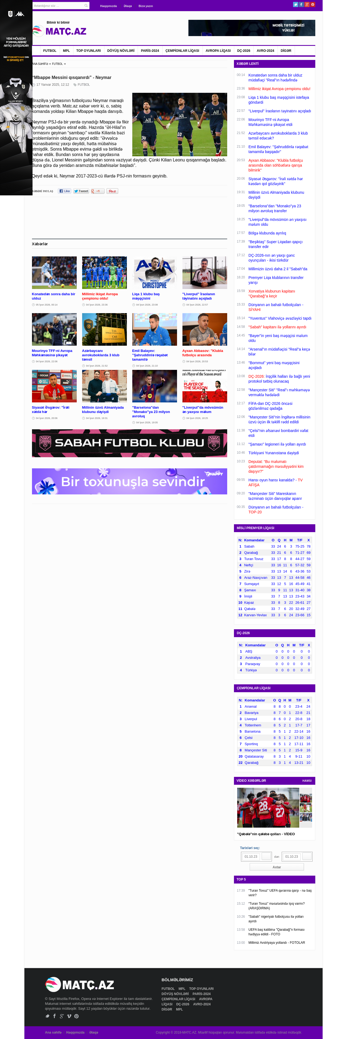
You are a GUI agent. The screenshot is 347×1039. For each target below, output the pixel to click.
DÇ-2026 (243, 51)
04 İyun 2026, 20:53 (197, 361)
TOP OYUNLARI (88, 51)
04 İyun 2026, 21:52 (97, 365)
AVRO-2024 (265, 51)
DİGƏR (286, 51)
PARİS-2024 (150, 51)
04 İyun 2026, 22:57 (197, 304)
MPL (66, 51)
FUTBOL (50, 51)
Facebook (301, 4)
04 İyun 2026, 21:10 (147, 365)
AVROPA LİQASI (218, 51)
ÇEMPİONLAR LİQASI (182, 51)
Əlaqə (128, 6)
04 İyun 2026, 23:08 (147, 304)
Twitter (295, 4)
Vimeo (69, 1016)
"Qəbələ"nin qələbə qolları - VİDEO (266, 834)
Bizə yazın (146, 6)
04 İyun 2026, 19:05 (147, 422)
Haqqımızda (108, 6)
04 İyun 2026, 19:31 (97, 418)
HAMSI (307, 780)
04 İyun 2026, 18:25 (197, 418)
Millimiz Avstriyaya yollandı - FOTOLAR (277, 943)
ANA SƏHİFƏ (40, 63)
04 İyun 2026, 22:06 (47, 361)
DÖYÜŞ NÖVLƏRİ (120, 51)
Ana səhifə (53, 1032)
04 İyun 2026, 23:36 (97, 304)
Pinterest (312, 4)
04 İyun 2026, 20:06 (47, 418)
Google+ (307, 4)
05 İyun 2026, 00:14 (47, 304)
